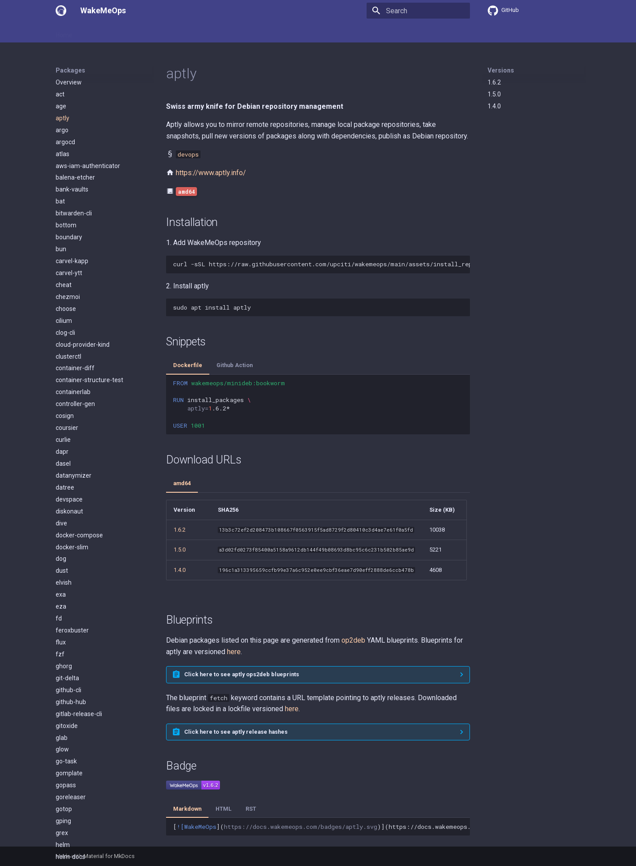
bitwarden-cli (74, 213)
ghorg (64, 666)
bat (60, 201)
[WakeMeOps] (61, 10)
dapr (62, 451)
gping (63, 820)
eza (61, 606)
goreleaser (71, 797)
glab (62, 737)
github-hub (71, 701)
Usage (93, 32)
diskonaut (69, 511)
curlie (63, 439)
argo (62, 130)
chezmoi (68, 296)
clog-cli (65, 332)
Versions (501, 70)
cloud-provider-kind (83, 344)
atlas (62, 153)
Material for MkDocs (109, 856)
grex (62, 832)
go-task (66, 761)
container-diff (75, 368)
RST (251, 808)
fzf (60, 654)
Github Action (234, 365)
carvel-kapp (72, 260)
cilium (64, 320)
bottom (66, 225)
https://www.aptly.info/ (211, 173)
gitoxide (67, 725)
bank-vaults (72, 189)
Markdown (187, 808)
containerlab (73, 391)
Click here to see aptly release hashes (236, 731)
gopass (66, 785)
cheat (64, 284)
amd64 (182, 483)
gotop (64, 808)
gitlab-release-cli (79, 713)
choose (66, 308)
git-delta (67, 678)
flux (61, 642)
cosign (65, 415)
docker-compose (79, 535)
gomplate (69, 773)
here (234, 652)
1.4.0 (494, 106)
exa (61, 594)
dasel (63, 463)
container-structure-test (89, 379)
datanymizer (73, 475)
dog (61, 558)
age (61, 106)
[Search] (418, 11)
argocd (65, 142)
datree (65, 487)
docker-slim (72, 547)
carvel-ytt (69, 272)
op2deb (353, 640)
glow (62, 749)
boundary (69, 237)
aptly (62, 118)
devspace (69, 499)
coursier (67, 427)
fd (59, 618)
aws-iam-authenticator (88, 165)
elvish (64, 582)
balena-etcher (75, 177)
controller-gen (75, 403)
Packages (126, 32)
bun (61, 249)
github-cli (68, 690)
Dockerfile (187, 365)
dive (61, 523)
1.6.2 (494, 82)
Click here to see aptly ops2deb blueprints (241, 674)
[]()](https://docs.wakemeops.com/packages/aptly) (321, 827)
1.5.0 (494, 94)
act (60, 94)
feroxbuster (72, 630)
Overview (69, 82)
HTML (223, 808)
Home (64, 32)
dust (62, 570)
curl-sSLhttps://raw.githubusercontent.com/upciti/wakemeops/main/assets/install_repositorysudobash (321, 264)
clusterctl (68, 356)
